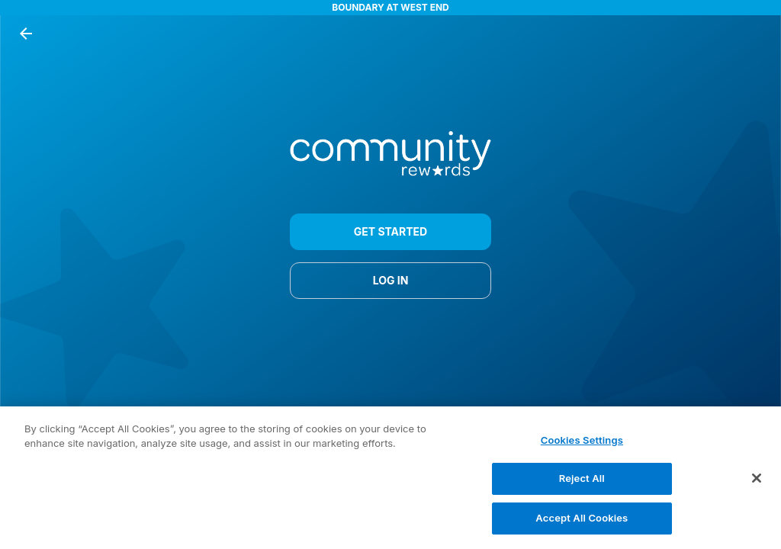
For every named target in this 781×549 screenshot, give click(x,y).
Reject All (582, 486)
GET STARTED (390, 232)
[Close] (756, 485)
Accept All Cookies (581, 525)
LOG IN (390, 280)
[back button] (26, 33)
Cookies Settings (582, 447)
